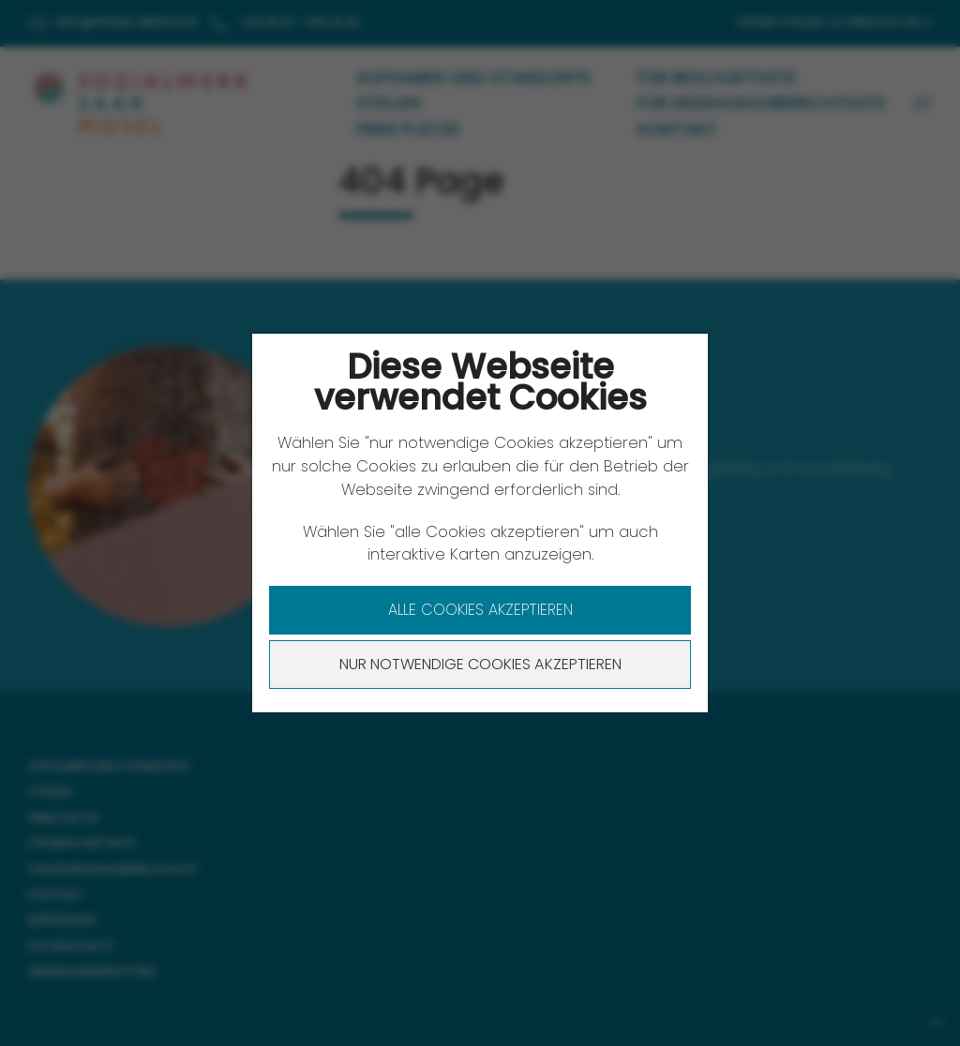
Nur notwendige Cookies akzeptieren (480, 664)
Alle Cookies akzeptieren (480, 609)
